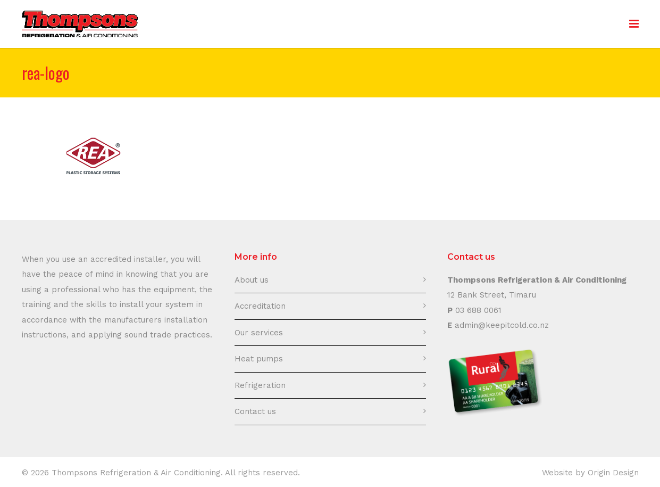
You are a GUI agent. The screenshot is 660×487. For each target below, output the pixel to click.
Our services (259, 332)
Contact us (255, 411)
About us (252, 280)
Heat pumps (259, 359)
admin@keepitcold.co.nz (502, 325)
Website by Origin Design (590, 472)
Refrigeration (260, 385)
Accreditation (260, 306)
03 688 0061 (478, 310)
